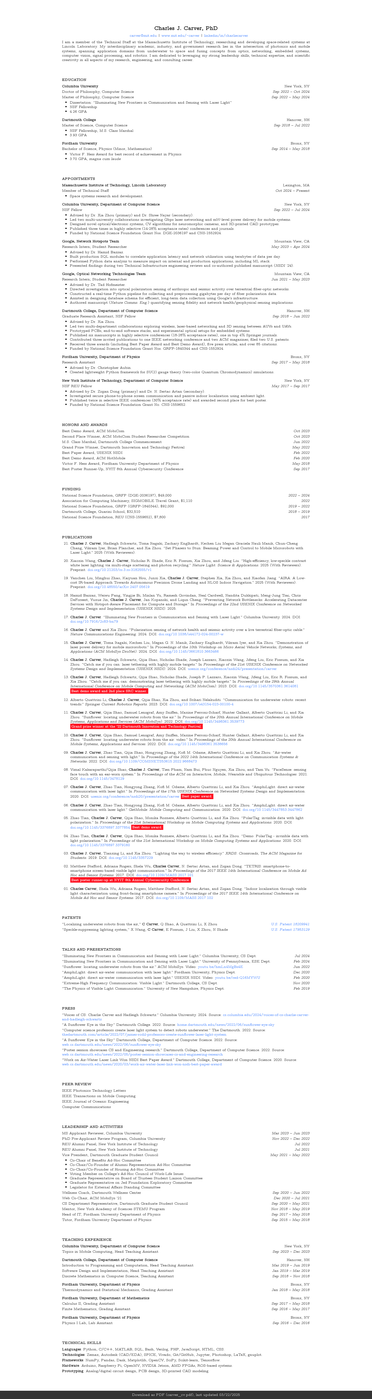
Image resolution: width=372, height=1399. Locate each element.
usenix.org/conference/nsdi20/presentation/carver (135, 796)
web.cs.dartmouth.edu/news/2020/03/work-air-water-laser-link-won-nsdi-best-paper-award (142, 1064)
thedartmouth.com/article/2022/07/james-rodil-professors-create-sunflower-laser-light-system (144, 1034)
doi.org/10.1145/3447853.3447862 (272, 809)
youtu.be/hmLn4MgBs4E (220, 966)
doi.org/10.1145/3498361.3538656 (198, 743)
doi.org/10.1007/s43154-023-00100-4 (201, 704)
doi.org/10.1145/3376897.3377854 (100, 827)
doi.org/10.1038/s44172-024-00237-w (191, 634)
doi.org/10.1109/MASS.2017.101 (164, 874)
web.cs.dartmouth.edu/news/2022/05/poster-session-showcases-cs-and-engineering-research (142, 1054)
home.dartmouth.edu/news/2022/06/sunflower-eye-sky (225, 1024)
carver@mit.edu (143, 35)
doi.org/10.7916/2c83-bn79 (94, 621)
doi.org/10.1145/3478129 (102, 778)
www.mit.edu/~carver (180, 35)
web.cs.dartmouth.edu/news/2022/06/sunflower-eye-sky (111, 1044)
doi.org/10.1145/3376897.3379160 (100, 844)
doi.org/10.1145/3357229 (131, 857)
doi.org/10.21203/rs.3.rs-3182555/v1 (120, 569)
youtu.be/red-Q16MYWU (237, 977)
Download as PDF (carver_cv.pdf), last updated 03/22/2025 (186, 1394)
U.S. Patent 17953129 (290, 929)
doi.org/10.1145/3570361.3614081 (268, 686)
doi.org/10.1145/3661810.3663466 (189, 651)
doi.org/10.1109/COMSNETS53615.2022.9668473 (153, 761)
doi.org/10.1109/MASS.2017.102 (184, 897)
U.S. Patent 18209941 (290, 924)
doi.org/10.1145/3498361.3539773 (214, 721)
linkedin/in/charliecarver (226, 35)
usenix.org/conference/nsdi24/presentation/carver (232, 668)
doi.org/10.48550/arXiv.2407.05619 (119, 586)
